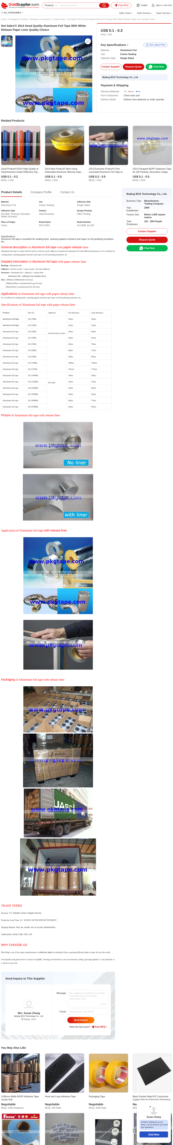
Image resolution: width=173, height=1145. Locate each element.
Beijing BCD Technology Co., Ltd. (120, 77)
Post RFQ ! (99, 1027)
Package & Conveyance (40, 19)
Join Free (168, 5)
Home (3, 19)
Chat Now (153, 1134)
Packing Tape (59, 19)
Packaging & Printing (18, 19)
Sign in (159, 5)
